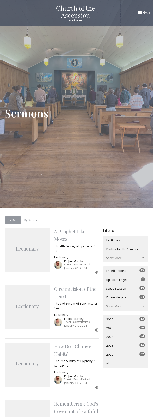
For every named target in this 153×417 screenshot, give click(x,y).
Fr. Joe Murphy (125, 297)
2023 (125, 345)
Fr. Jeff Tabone (125, 270)
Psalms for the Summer (122, 249)
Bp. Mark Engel (125, 279)
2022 (125, 354)
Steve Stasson (125, 288)
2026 (125, 319)
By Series (30, 220)
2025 (125, 328)
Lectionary (113, 240)
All (107, 363)
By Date (13, 220)
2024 (125, 336)
